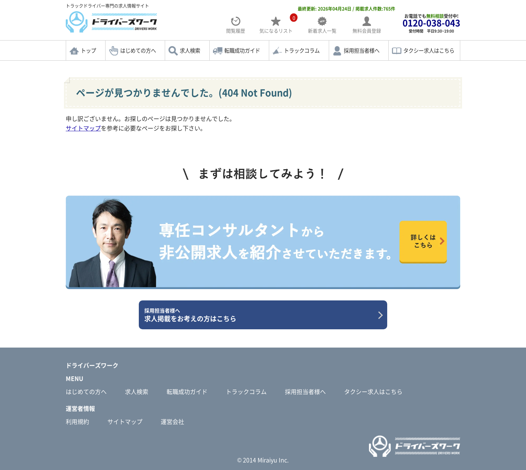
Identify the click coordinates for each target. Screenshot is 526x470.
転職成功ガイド (242, 50)
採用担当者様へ (362, 50)
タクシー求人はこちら (428, 50)
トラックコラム (302, 50)
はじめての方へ (138, 50)
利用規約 (77, 421)
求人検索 (190, 50)
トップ (88, 50)
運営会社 (172, 421)
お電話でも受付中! (431, 23)
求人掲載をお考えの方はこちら (260, 315)
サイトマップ (83, 128)
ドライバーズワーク (92, 365)
